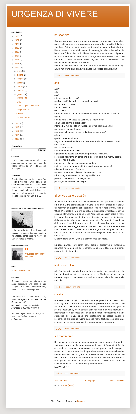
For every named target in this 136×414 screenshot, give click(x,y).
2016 (17, 60)
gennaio (21, 94)
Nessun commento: (73, 75)
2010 (17, 135)
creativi (58, 294)
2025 (17, 36)
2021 (17, 40)
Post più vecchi (117, 380)
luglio (19, 71)
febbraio (21, 90)
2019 (17, 48)
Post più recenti (62, 380)
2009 (17, 139)
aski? (57, 82)
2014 (17, 67)
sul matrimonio (63, 336)
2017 (17, 56)
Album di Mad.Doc (22, 270)
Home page (89, 380)
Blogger (80, 401)
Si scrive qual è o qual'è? (70, 195)
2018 (17, 52)
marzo (20, 86)
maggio (20, 79)
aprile (19, 83)
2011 (17, 131)
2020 (17, 44)
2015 (17, 64)
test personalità (64, 265)
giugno (20, 75)
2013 (17, 123)
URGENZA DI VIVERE (54, 14)
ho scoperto (61, 35)
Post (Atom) (68, 385)
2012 (17, 127)
